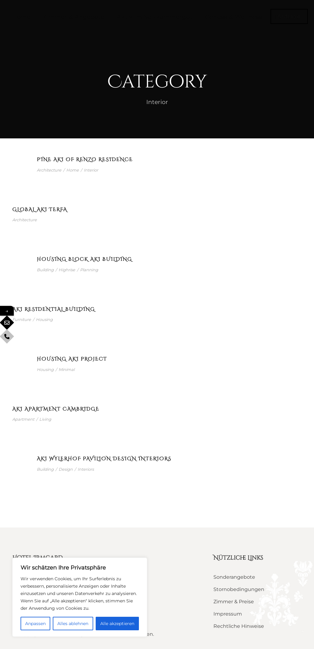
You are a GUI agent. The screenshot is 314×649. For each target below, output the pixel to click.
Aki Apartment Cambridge (55, 409)
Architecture (49, 170)
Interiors (86, 469)
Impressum (227, 614)
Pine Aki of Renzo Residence (85, 159)
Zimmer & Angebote (74, 17)
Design (66, 469)
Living (45, 419)
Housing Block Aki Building (84, 259)
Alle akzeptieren (117, 623)
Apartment (23, 419)
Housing (44, 319)
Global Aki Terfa (39, 209)
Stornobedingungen (238, 589)
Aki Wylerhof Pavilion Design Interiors (104, 458)
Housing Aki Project (72, 359)
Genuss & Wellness (233, 17)
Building (45, 269)
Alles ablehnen (72, 623)
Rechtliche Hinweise (238, 626)
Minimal (67, 369)
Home (21, 17)
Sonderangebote (234, 577)
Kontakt (286, 17)
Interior (91, 170)
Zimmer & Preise (233, 602)
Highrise (67, 269)
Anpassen (35, 623)
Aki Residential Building (53, 309)
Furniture (21, 319)
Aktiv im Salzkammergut (155, 17)
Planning (89, 269)
